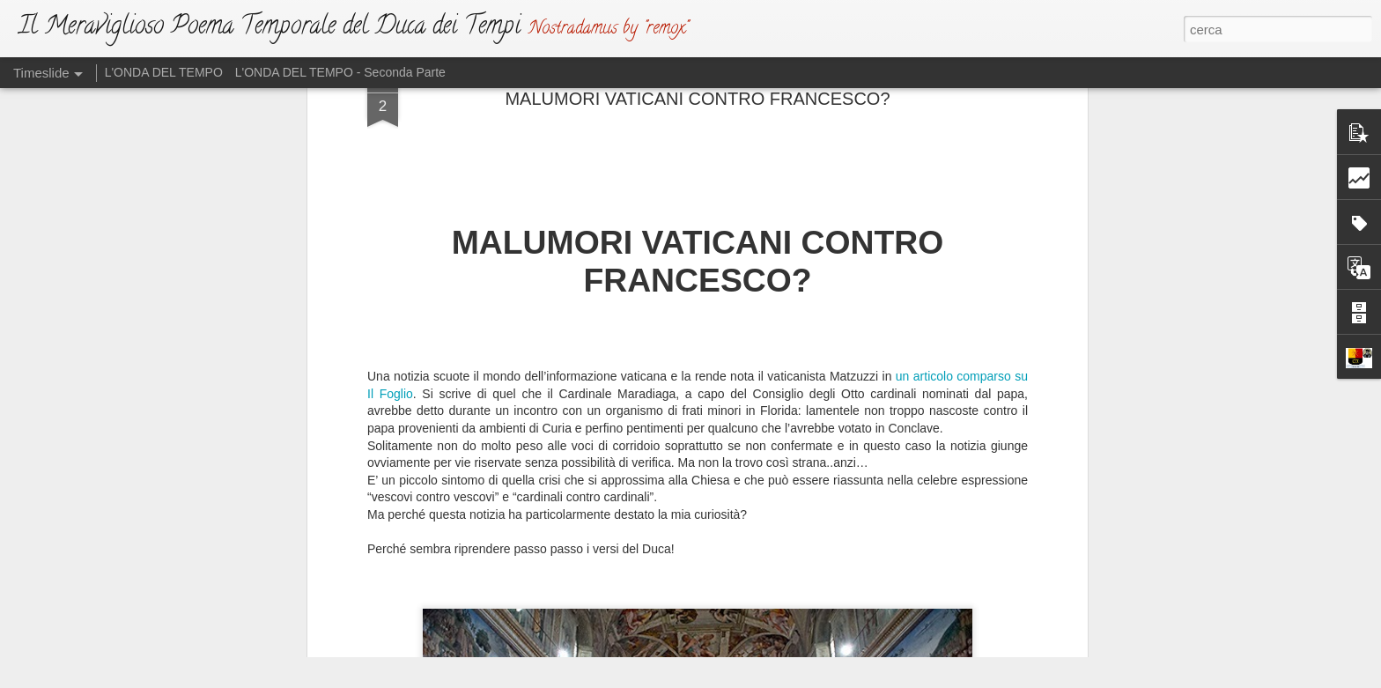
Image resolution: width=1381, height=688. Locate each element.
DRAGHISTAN (903, 592)
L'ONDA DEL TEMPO (164, 72)
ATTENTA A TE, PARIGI (928, 530)
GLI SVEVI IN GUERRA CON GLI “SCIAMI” (983, 499)
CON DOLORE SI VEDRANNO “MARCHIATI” (988, 623)
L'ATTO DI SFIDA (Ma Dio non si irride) (736, 541)
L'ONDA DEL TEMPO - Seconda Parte (340, 72)
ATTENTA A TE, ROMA (926, 561)
